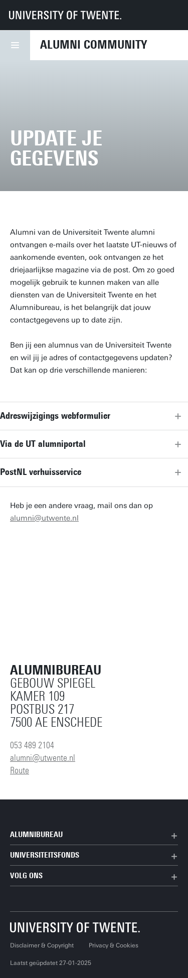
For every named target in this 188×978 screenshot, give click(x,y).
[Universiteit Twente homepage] (75, 927)
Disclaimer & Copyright (42, 945)
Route (19, 770)
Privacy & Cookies (113, 945)
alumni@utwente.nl (44, 518)
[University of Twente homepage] (65, 15)
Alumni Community (93, 44)
